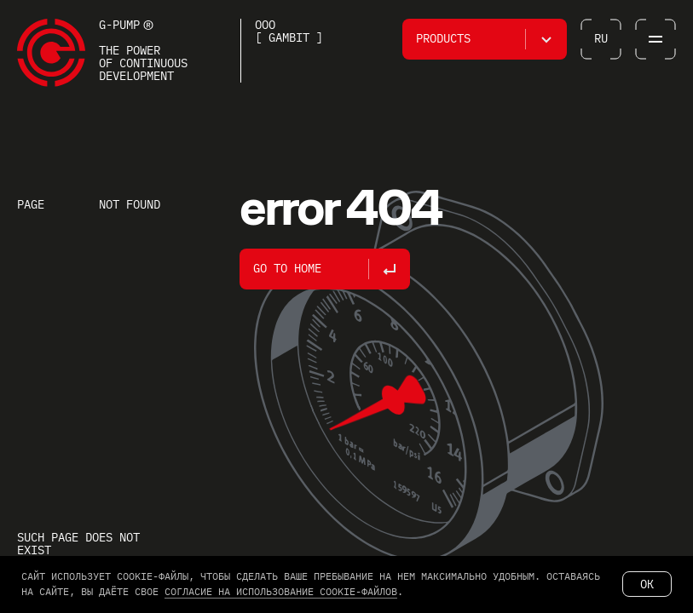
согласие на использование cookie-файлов (281, 591)
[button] (484, 39)
